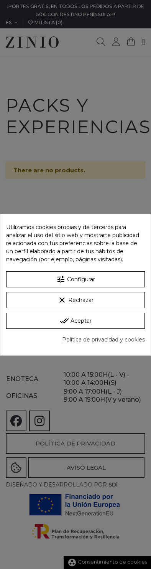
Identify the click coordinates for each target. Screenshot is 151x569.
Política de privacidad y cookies (103, 339)
